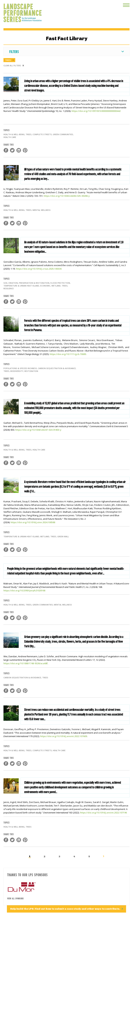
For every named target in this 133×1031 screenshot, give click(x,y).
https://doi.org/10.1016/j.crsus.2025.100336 (38, 268)
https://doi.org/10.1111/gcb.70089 (68, 354)
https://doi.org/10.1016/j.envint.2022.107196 (103, 812)
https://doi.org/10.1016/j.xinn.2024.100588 (33, 522)
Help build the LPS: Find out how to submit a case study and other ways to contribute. (65, 908)
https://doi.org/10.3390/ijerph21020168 (24, 590)
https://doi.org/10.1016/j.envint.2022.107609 (63, 736)
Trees (8, 60)
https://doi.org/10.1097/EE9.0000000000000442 (96, 111)
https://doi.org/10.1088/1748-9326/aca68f (25, 663)
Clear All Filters (12, 65)
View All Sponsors (15, 898)
